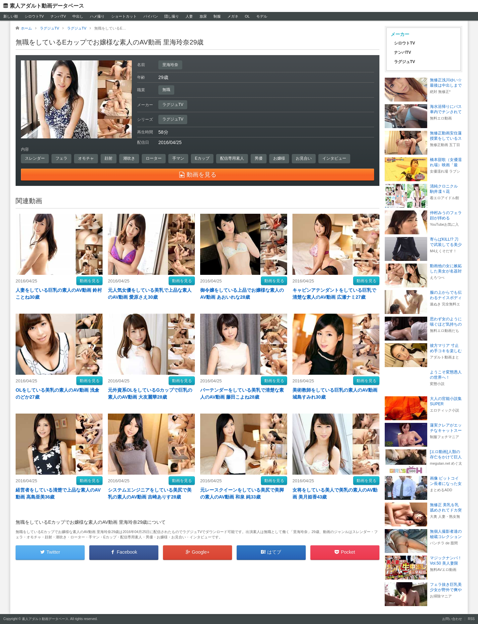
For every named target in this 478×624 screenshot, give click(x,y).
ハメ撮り (97, 16)
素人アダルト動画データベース (47, 6)
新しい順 (10, 16)
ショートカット (124, 16)
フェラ (61, 158)
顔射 (109, 158)
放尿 (203, 16)
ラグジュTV (172, 104)
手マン (178, 158)
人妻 (189, 16)
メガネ (232, 16)
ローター (154, 158)
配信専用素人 (232, 158)
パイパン (150, 16)
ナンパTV (58, 16)
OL (247, 16)
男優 (259, 158)
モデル (261, 16)
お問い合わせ (452, 619)
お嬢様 (279, 158)
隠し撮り (171, 16)
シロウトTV (34, 16)
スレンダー (35, 158)
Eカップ (202, 158)
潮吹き (129, 158)
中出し (77, 16)
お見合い (304, 158)
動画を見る (90, 280)
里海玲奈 (170, 64)
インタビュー (334, 158)
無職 (166, 89)
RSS (471, 619)
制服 (217, 16)
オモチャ (86, 158)
